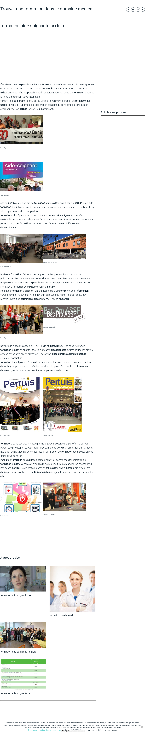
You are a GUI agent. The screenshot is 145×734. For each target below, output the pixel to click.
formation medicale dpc (62, 615)
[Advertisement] (48, 61)
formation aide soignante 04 (15, 595)
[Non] (142, 727)
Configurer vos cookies (75, 731)
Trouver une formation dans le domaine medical (46, 9)
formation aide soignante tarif (16, 693)
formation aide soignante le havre (18, 651)
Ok (63, 731)
